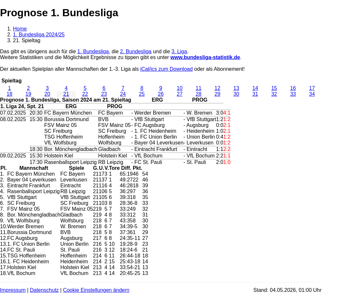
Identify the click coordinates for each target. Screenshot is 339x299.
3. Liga (179, 51)
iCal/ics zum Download (166, 69)
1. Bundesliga (93, 51)
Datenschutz (44, 290)
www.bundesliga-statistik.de (205, 57)
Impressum (13, 290)
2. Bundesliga (135, 51)
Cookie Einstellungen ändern (96, 290)
